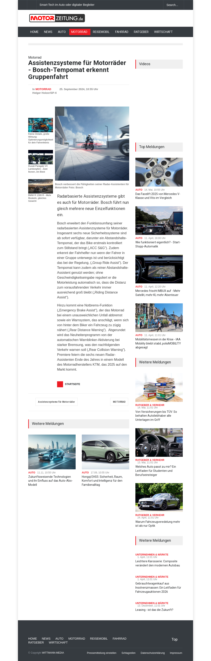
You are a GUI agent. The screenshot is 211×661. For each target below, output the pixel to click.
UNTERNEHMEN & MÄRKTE (151, 554)
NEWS (48, 32)
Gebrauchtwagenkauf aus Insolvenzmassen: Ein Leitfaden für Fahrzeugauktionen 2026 (158, 587)
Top (174, 639)
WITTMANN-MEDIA (53, 652)
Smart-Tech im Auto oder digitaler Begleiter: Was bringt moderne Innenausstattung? (93, 4)
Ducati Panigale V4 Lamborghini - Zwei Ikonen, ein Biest (38, 169)
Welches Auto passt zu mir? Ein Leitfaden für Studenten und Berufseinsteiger (155, 470)
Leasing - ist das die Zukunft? (154, 609)
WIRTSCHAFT (163, 32)
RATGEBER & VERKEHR (149, 405)
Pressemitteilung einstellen (101, 653)
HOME (34, 32)
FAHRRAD (121, 32)
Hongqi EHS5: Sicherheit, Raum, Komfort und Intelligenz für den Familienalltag (102, 480)
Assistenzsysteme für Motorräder (56, 401)
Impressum (176, 653)
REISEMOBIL (101, 32)
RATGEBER (141, 32)
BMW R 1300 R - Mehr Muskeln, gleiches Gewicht (39, 198)
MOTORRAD (79, 32)
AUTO (62, 32)
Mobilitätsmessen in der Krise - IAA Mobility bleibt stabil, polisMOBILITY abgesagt (158, 343)
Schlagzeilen (129, 653)
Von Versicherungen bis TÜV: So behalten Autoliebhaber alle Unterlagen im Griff (156, 415)
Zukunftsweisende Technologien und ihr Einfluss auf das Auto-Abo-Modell (50, 480)
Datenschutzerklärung (153, 653)
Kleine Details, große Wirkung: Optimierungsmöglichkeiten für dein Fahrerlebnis (42, 138)
